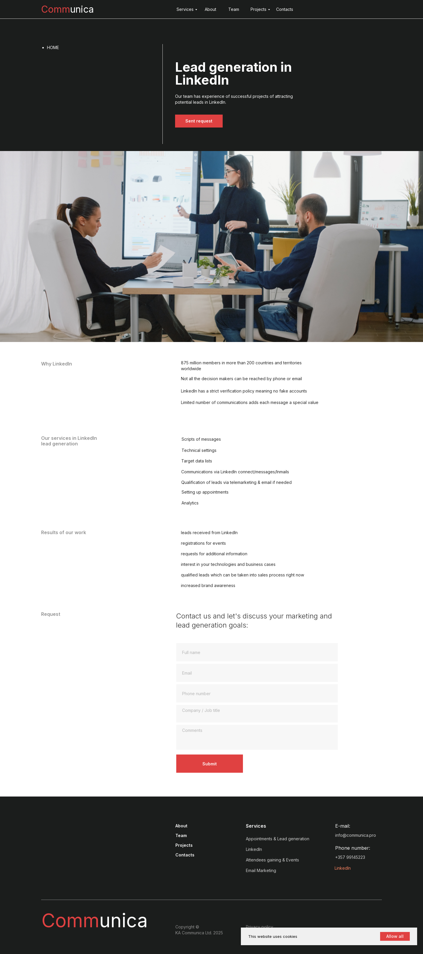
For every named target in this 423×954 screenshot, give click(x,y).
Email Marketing (261, 870)
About (210, 9)
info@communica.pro (355, 835)
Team (233, 9)
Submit (209, 763)
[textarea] (257, 713)
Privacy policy (259, 926)
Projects (258, 9)
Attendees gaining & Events (272, 859)
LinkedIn (343, 868)
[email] (257, 673)
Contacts (284, 9)
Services (185, 9)
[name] (257, 652)
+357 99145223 (350, 857)
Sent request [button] (198, 120)
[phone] (257, 693)
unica (67, 9)
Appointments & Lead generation (277, 838)
